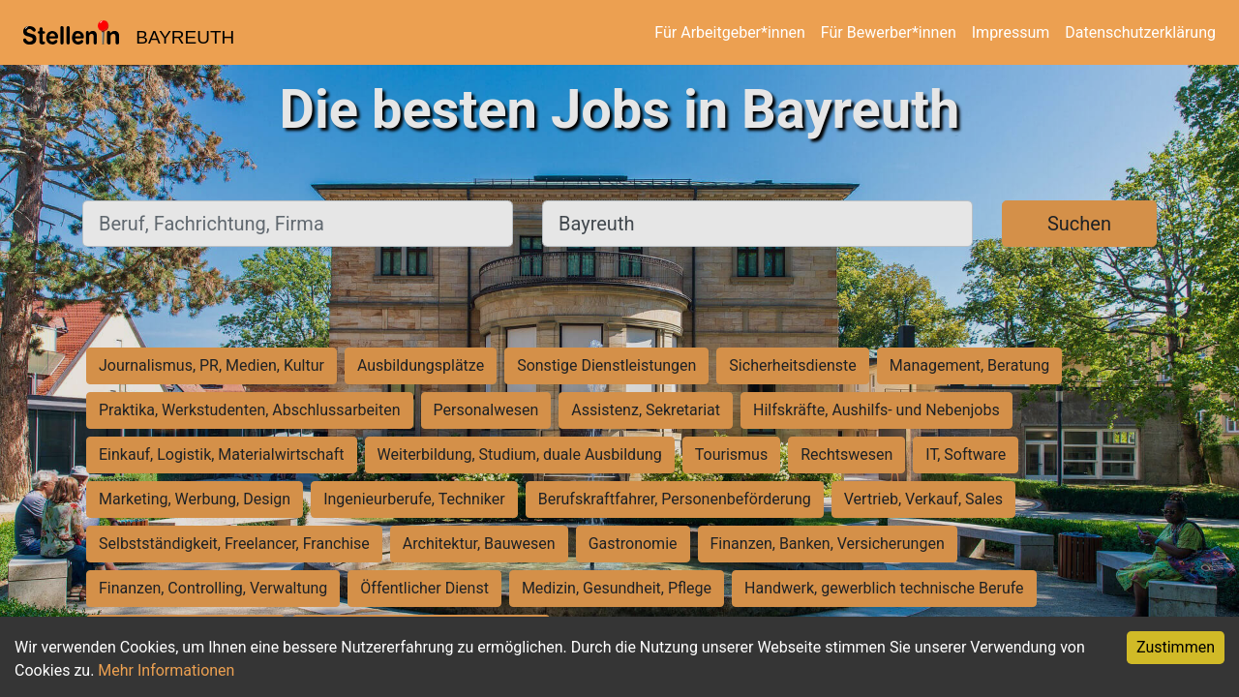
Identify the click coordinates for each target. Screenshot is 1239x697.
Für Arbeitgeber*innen (729, 32)
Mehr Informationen (166, 670)
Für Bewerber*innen (888, 32)
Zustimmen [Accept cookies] (1175, 647)
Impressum (1011, 32)
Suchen (1079, 223)
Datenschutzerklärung (1140, 32)
